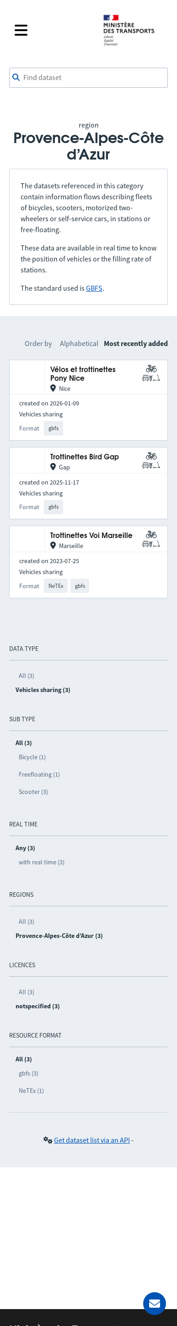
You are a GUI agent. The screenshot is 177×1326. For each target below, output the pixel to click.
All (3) (26, 675)
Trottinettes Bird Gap (84, 457)
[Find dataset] (88, 78)
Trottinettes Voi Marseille (91, 536)
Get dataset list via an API (92, 1140)
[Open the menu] (53, 30)
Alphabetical (79, 343)
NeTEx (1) (31, 1090)
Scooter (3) (33, 792)
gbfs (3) (28, 1073)
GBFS (94, 288)
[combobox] (88, 78)
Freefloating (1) (39, 774)
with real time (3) (41, 862)
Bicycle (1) (32, 757)
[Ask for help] (154, 1303)
